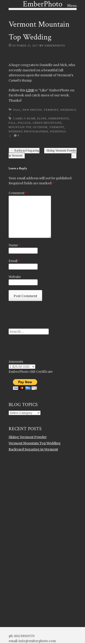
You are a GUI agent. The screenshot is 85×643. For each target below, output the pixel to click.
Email (14, 261)
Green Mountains (47, 122)
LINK (30, 90)
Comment (18, 193)
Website (15, 277)
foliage (24, 122)
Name (15, 245)
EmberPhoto (54, 45)
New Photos (32, 109)
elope (42, 118)
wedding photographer (28, 131)
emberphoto (59, 118)
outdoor (40, 127)
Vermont (51, 109)
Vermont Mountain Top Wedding (35, 443)
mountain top (20, 127)
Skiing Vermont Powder (61, 153)
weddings (58, 131)
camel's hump (24, 118)
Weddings (68, 109)
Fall (17, 109)
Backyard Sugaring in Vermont (24, 153)
